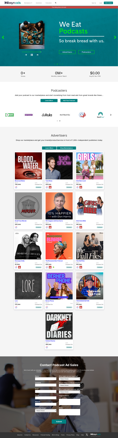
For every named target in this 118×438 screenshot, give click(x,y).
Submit (59, 422)
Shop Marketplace (66, 148)
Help (82, 435)
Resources (36, 435)
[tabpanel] (59, 37)
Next (115, 37)
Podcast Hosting (45, 435)
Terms (63, 435)
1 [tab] (54, 64)
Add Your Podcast (69, 100)
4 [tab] (62, 64)
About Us (19, 435)
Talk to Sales (108, 3)
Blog (78, 435)
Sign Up (94, 3)
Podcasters (49, 3)
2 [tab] (57, 64)
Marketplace (28, 3)
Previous (3, 37)
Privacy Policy (70, 435)
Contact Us (27, 435)
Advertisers (39, 3)
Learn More (49, 100)
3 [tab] (59, 64)
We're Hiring (55, 435)
